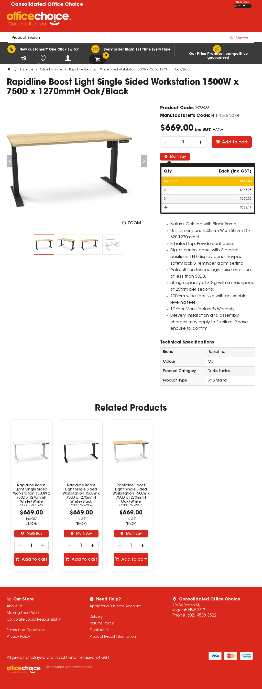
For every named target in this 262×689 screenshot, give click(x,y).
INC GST (242, 6)
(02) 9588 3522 (202, 615)
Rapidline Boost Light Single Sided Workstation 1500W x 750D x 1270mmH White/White (31, 494)
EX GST (235, 6)
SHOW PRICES (242, 2)
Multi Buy (177, 157)
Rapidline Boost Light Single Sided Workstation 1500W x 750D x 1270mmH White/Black (81, 494)
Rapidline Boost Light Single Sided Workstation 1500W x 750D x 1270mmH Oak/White (131, 494)
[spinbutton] (183, 142)
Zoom (134, 223)
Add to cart (234, 142)
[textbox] (101, 20)
